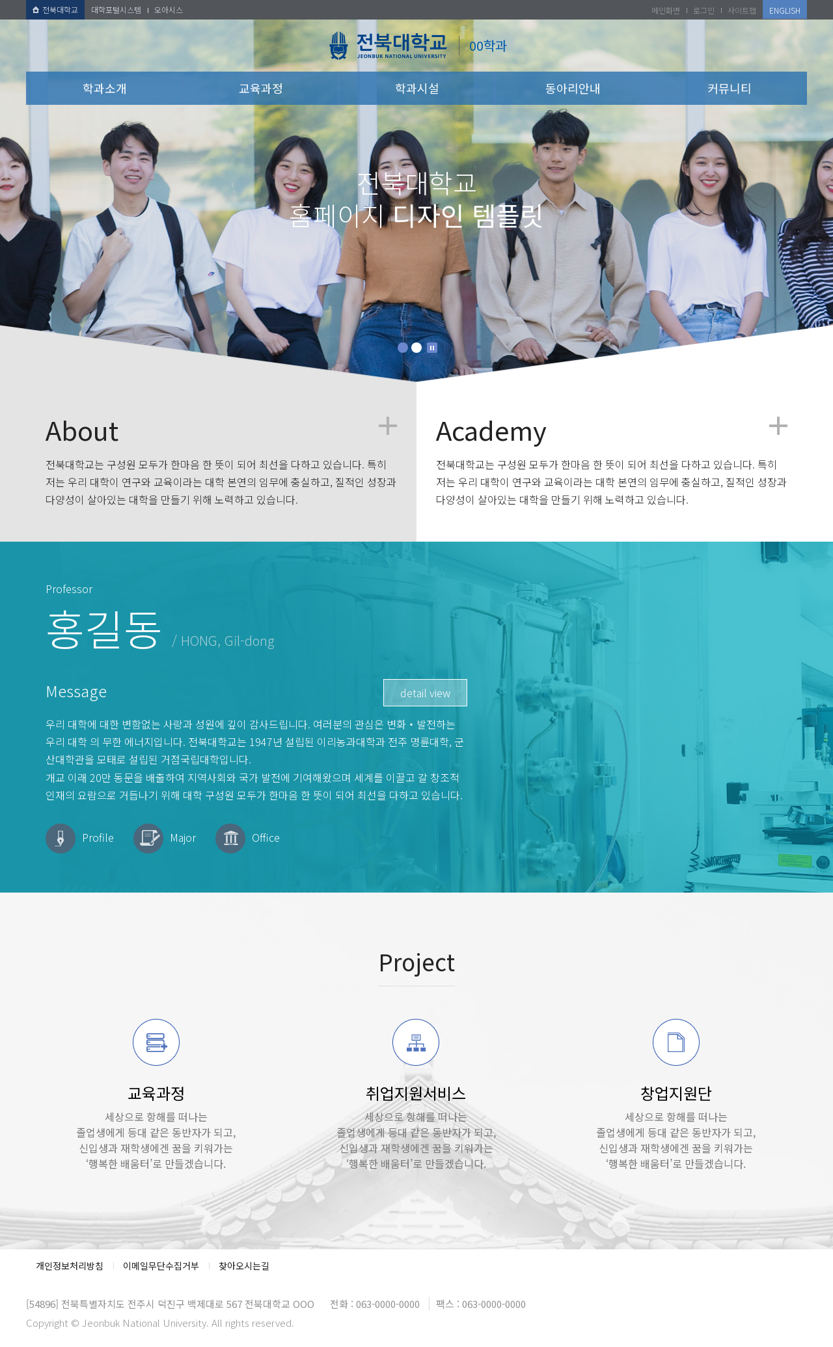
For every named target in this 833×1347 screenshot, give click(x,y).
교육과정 (261, 87)
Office (266, 837)
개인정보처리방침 (69, 1265)
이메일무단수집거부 (161, 1265)
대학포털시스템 (116, 9)
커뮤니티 (729, 87)
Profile (98, 837)
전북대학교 (55, 9)
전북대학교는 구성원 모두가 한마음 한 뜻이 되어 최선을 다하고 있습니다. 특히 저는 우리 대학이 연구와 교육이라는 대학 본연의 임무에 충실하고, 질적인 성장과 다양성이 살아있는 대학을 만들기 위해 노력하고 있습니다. (221, 462)
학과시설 (417, 87)
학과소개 (105, 87)
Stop (432, 347)
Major (183, 837)
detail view (425, 693)
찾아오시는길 (244, 1265)
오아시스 (168, 9)
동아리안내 (573, 87)
